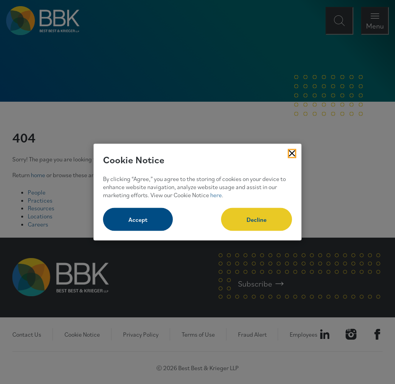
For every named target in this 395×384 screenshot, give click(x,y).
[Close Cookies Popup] (292, 153)
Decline (256, 219)
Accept (137, 219)
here (216, 194)
